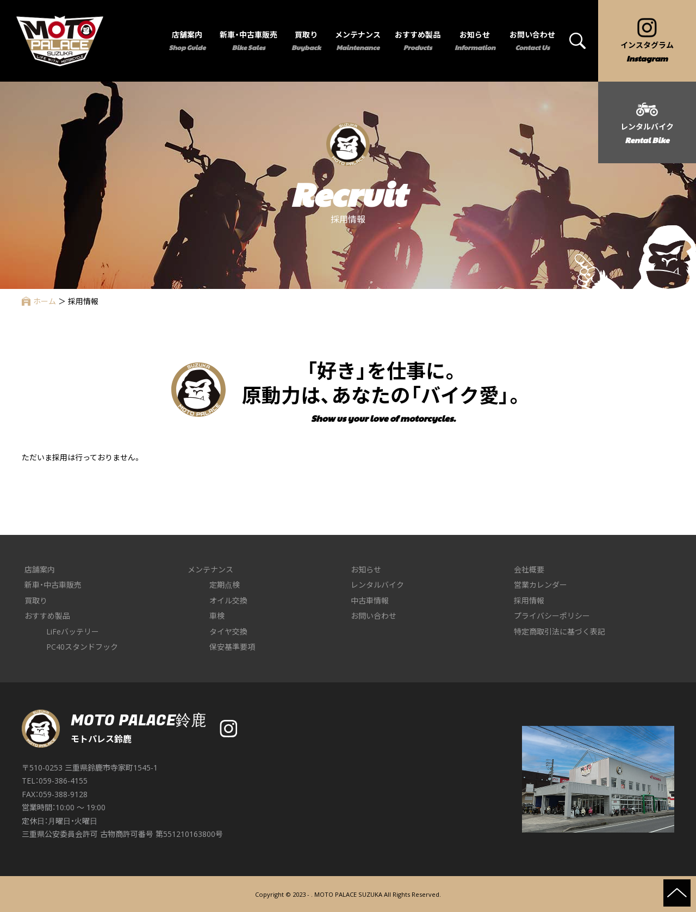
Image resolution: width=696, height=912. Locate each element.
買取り (35, 600)
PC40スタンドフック (82, 647)
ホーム (39, 301)
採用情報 (529, 600)
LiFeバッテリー (72, 631)
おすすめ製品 (47, 616)
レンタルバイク (377, 585)
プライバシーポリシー (552, 616)
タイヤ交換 (228, 631)
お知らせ (366, 569)
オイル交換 (228, 600)
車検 (217, 616)
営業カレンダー (540, 585)
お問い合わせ (373, 616)
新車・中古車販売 (53, 585)
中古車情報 (370, 600)
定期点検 (224, 585)
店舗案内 (39, 569)
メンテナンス (210, 569)
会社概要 (529, 569)
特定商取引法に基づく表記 (559, 631)
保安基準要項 (232, 647)
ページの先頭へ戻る (677, 893)
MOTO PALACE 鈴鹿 (60, 41)
